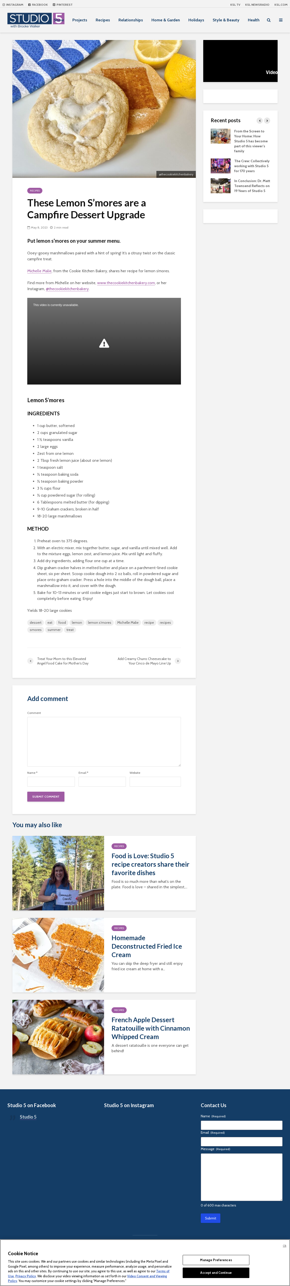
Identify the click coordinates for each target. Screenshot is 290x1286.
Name (32, 772)
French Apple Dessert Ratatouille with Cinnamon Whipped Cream (151, 1028)
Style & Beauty (226, 20)
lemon (77, 622)
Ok (284, 1245)
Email (83, 772)
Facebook (38, 4)
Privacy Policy (25, 1276)
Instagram (12, 4)
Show (59, 20)
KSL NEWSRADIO (257, 4)
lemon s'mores (99, 622)
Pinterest (63, 4)
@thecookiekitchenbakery (67, 288)
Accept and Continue (216, 1273)
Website (135, 772)
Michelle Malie (39, 271)
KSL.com (281, 4)
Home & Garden (165, 20)
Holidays (196, 20)
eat (49, 622)
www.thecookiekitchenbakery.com (126, 282)
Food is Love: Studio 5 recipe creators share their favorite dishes (150, 864)
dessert (35, 622)
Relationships (130, 20)
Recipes (103, 20)
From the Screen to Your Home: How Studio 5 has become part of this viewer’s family (251, 141)
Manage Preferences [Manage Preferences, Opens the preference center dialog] (216, 1260)
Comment (34, 712)
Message (215, 1149)
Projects (79, 20)
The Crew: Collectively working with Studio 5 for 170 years (252, 166)
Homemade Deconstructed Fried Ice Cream (147, 946)
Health (254, 20)
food (62, 622)
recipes (165, 622)
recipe (149, 622)
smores (36, 629)
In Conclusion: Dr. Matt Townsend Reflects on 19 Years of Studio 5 (252, 186)
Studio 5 (28, 1117)
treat (70, 629)
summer (54, 629)
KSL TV (235, 4)
